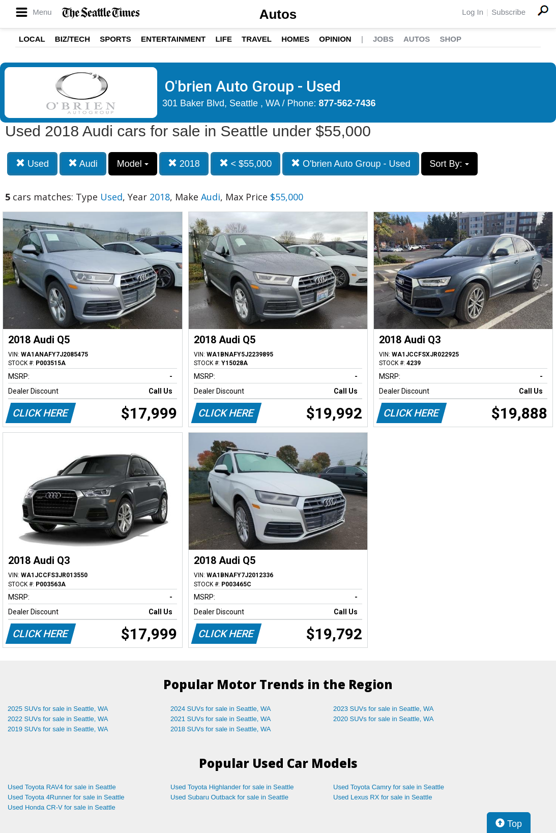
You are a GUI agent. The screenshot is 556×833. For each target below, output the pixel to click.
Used (32, 163)
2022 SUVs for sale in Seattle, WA (58, 719)
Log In (472, 12)
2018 (184, 163)
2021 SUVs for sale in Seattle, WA (220, 719)
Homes (295, 39)
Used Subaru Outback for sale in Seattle (229, 797)
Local (32, 39)
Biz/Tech (72, 39)
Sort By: (449, 164)
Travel (257, 39)
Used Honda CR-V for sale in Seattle (61, 807)
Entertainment (173, 39)
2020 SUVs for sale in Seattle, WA (383, 719)
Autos (278, 14)
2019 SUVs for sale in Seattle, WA (58, 729)
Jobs (383, 39)
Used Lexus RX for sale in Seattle (382, 797)
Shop (450, 39)
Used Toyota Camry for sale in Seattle (388, 787)
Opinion (335, 39)
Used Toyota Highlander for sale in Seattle (232, 787)
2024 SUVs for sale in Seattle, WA (220, 708)
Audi (83, 163)
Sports (115, 39)
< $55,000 (245, 163)
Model (133, 164)
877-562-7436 (347, 103)
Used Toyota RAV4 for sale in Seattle (62, 787)
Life (223, 39)
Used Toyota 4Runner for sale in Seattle (66, 797)
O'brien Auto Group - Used (351, 163)
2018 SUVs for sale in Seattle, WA (220, 729)
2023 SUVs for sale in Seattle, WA (383, 708)
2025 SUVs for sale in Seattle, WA (58, 708)
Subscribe (508, 12)
